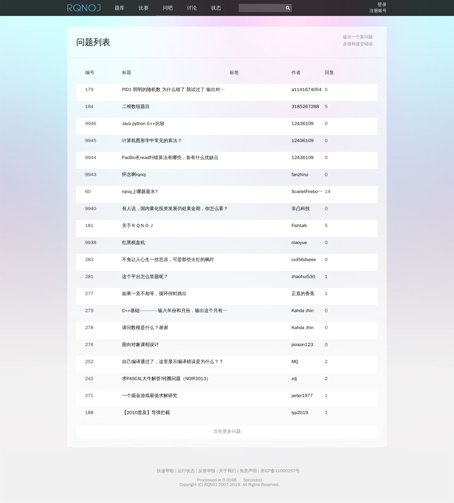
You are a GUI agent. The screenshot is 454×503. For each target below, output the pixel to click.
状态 (216, 8)
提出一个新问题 (358, 37)
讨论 (192, 8)
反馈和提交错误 (358, 44)
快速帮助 (165, 471)
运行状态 (186, 471)
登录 (382, 4)
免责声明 (248, 471)
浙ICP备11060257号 (280, 471)
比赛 (144, 8)
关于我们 (227, 471)
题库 (119, 8)
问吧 (168, 8)
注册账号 (378, 10)
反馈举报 (206, 471)
